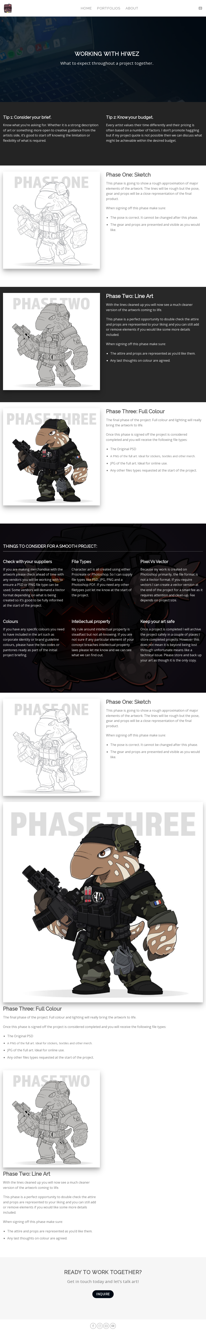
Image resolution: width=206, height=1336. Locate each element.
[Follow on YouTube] (113, 1326)
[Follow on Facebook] (93, 1326)
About (132, 8)
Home (86, 8)
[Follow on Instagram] (100, 1326)
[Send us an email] (106, 1326)
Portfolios (108, 8)
